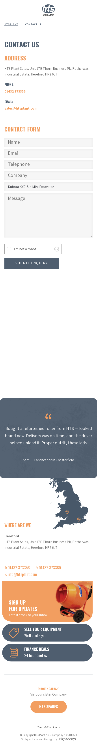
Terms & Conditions (48, 727)
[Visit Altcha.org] (56, 249)
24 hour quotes (51, 652)
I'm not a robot (25, 249)
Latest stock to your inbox (51, 607)
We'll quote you (51, 632)
